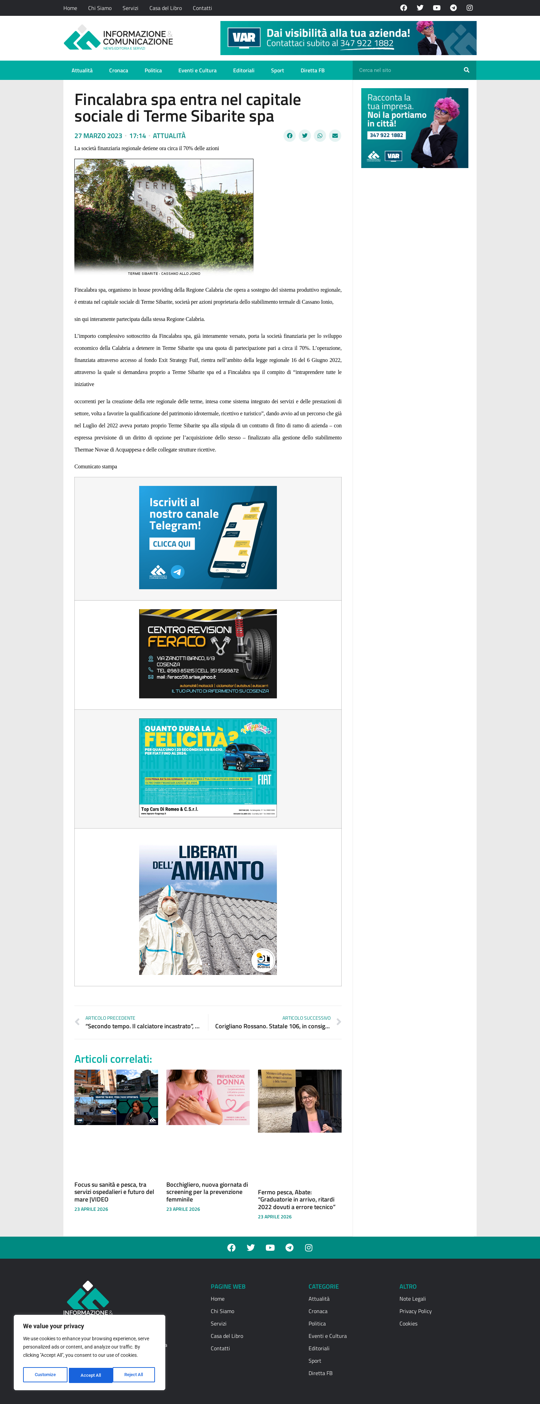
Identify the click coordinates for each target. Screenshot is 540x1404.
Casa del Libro (165, 8)
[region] (89, 1354)
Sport (277, 70)
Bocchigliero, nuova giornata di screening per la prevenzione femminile (207, 1192)
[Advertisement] (413, 279)
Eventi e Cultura (197, 70)
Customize (45, 1375)
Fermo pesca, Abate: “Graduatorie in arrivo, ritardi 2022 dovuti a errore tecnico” (296, 1199)
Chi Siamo (100, 8)
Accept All (135, 1375)
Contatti (202, 8)
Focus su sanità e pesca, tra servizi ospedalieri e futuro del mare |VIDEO (114, 1192)
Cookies (408, 1323)
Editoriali (244, 70)
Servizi (130, 8)
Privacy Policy (415, 1311)
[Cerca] (466, 70)
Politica (153, 70)
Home (70, 8)
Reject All (90, 1375)
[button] (289, 135)
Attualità (82, 70)
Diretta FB (313, 70)
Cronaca (118, 70)
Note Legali (412, 1298)
